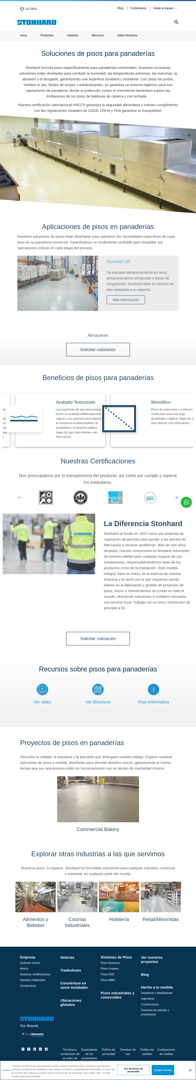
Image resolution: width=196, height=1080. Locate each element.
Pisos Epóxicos (110, 962)
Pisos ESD (107, 974)
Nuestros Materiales (33, 980)
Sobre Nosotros (127, 35)
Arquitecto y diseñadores (157, 992)
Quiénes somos (30, 962)
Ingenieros (147, 998)
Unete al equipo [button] (163, 8)
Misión (24, 968)
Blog (120, 8)
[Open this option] (176, 23)
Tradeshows (70, 970)
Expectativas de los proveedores (89, 1054)
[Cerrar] (190, 1070)
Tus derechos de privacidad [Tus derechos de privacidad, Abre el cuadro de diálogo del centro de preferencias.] (133, 1070)
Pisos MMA (108, 980)
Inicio (23, 35)
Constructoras (150, 1004)
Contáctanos (138, 8)
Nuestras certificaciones (35, 974)
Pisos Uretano (110, 968)
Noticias (67, 957)
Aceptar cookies (163, 1070)
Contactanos (28, 985)
